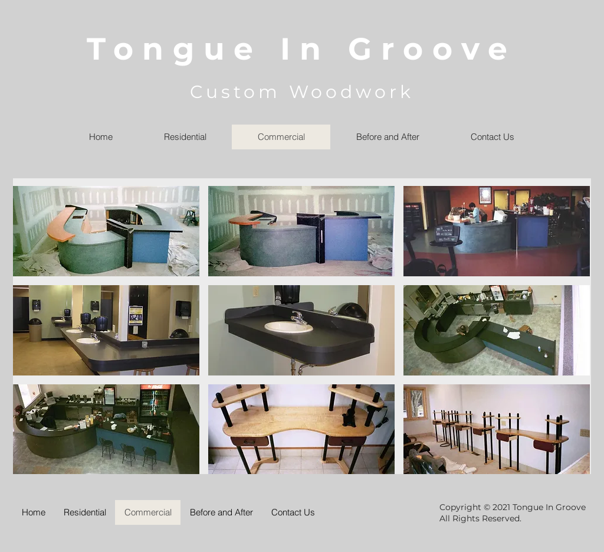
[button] (106, 231)
